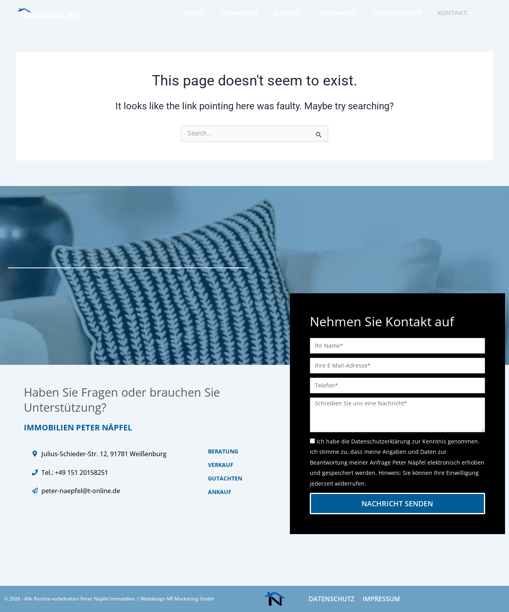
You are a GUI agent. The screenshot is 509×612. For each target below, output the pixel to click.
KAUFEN (287, 13)
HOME (194, 13)
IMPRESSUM (380, 599)
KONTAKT (452, 13)
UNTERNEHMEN (397, 13)
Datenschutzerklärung (380, 441)
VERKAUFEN (239, 13)
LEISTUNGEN (336, 13)
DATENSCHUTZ (331, 599)
